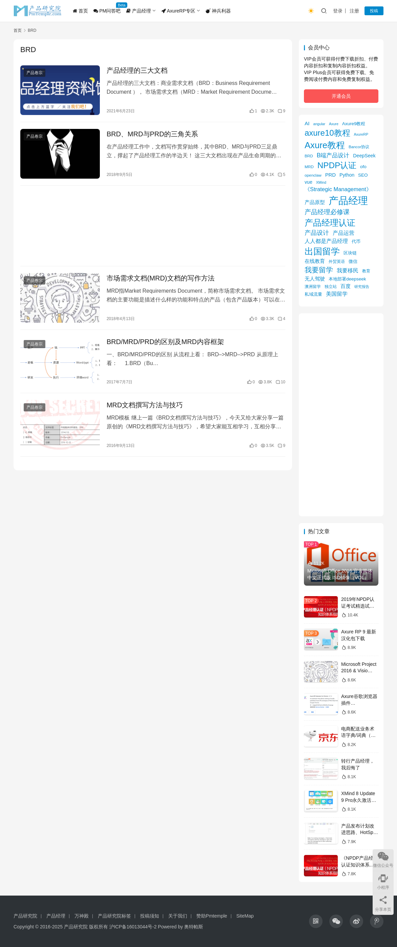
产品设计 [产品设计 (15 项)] (317, 232)
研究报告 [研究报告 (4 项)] (361, 287)
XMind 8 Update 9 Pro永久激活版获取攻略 (358, 800)
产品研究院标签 (114, 916)
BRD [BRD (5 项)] (309, 156)
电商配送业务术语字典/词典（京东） (358, 735)
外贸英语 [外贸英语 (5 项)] (337, 261)
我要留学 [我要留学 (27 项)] (319, 270)
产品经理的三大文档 (137, 70)
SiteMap (244, 916)
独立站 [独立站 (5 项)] (331, 286)
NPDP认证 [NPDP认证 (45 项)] (336, 165)
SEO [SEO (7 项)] (363, 175)
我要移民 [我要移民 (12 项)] (347, 270)
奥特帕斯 (193, 926)
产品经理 (138, 11)
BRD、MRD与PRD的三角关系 (152, 134)
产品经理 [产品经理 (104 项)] (348, 200)
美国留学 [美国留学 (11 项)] (337, 294)
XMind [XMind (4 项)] (321, 182)
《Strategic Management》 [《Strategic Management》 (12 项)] (338, 189)
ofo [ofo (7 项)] (363, 166)
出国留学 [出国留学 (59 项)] (322, 251)
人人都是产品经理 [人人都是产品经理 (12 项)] (326, 241)
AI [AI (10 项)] (307, 123)
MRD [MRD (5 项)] (309, 166)
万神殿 (81, 916)
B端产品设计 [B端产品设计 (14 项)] (333, 155)
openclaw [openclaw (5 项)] (313, 175)
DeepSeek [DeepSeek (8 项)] (364, 155)
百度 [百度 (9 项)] (345, 286)
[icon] (316, 921)
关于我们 (177, 916)
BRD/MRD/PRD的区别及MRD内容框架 (165, 341)
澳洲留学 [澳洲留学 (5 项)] (313, 286)
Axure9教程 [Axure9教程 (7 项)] (354, 123)
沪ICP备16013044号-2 (133, 926)
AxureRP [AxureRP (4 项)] (361, 134)
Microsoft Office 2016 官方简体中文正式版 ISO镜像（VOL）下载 (340, 577)
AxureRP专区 (178, 11)
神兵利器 (218, 11)
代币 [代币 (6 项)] (356, 241)
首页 (80, 11)
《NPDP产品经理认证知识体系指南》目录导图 (359, 864)
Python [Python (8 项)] (346, 175)
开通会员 (341, 96)
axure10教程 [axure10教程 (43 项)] (327, 132)
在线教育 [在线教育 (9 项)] (315, 261)
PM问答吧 (106, 11)
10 (280, 382)
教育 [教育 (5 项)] (366, 271)
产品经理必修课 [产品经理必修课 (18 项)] (327, 212)
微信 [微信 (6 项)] (353, 261)
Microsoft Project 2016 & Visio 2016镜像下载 (358, 670)
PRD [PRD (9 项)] (330, 175)
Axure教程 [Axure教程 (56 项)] (325, 145)
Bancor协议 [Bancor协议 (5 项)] (359, 146)
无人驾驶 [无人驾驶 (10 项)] (315, 278)
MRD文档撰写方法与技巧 (145, 405)
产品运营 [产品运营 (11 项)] (343, 233)
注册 (354, 11)
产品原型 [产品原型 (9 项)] (315, 202)
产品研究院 (25, 916)
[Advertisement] (152, 226)
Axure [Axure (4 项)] (333, 124)
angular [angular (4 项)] (319, 124)
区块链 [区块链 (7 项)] (350, 252)
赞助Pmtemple (211, 916)
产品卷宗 (34, 72)
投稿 (374, 10)
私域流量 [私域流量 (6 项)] (313, 294)
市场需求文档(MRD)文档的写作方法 (161, 278)
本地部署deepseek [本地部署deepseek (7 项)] (347, 278)
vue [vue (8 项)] (308, 182)
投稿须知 (149, 916)
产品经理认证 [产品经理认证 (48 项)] (330, 222)
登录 (338, 11)
